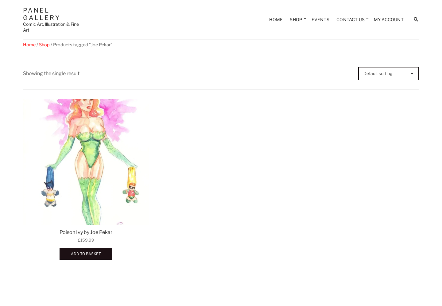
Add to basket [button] (86, 253)
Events (320, 19)
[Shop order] (388, 73)
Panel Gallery (42, 14)
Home (276, 19)
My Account (389, 19)
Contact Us (350, 19)
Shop (296, 19)
